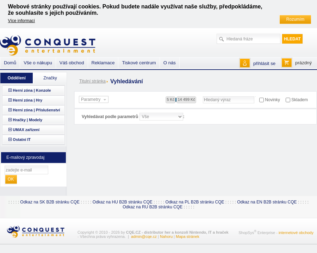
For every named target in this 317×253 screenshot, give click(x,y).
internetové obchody (296, 233)
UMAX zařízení (26, 130)
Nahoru (166, 236)
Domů (10, 62)
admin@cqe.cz (144, 236)
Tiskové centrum (139, 62)
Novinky (272, 99)
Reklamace (103, 62)
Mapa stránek (187, 236)
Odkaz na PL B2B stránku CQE (195, 202)
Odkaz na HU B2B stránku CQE (123, 202)
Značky (50, 78)
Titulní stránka (92, 81)
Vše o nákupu (38, 62)
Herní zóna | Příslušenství (36, 110)
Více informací (21, 20)
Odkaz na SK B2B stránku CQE (50, 202)
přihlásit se (264, 63)
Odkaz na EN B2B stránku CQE (267, 202)
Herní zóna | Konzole (32, 90)
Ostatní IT (22, 139)
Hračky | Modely (27, 120)
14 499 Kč (186, 99)
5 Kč (170, 99)
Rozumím (295, 19)
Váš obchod (72, 62)
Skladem (299, 99)
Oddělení (16, 78)
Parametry (94, 100)
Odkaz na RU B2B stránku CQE (152, 207)
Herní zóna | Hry (27, 100)
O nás (169, 62)
